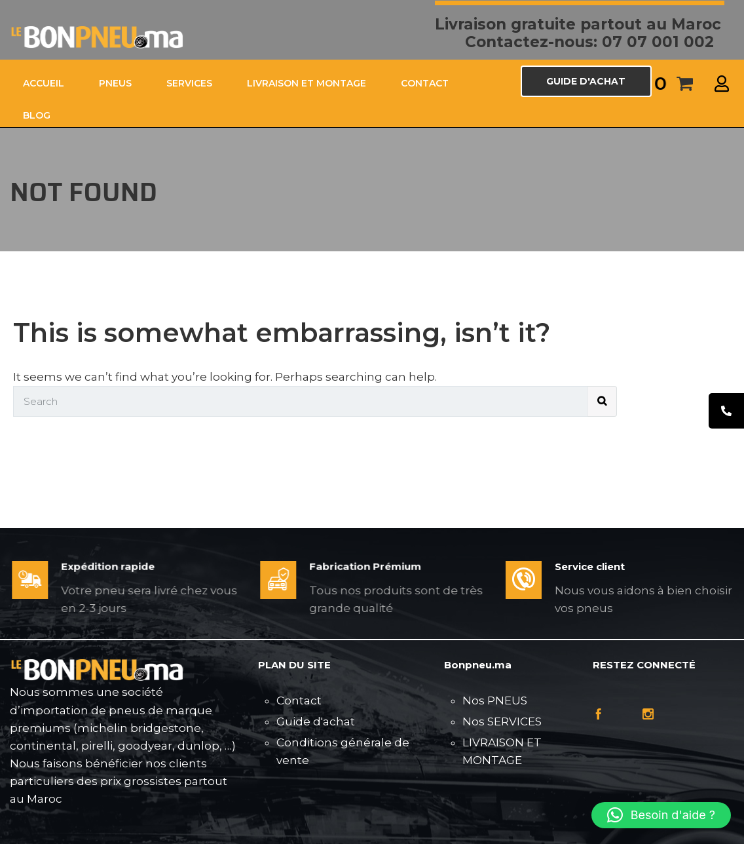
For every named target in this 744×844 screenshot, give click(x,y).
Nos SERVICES (502, 721)
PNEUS (115, 83)
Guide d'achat (315, 721)
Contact (299, 700)
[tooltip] (726, 411)
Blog (36, 115)
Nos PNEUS (494, 700)
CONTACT (425, 83)
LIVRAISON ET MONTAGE (306, 83)
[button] (661, 815)
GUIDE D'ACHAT (585, 81)
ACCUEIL (43, 83)
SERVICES (189, 83)
